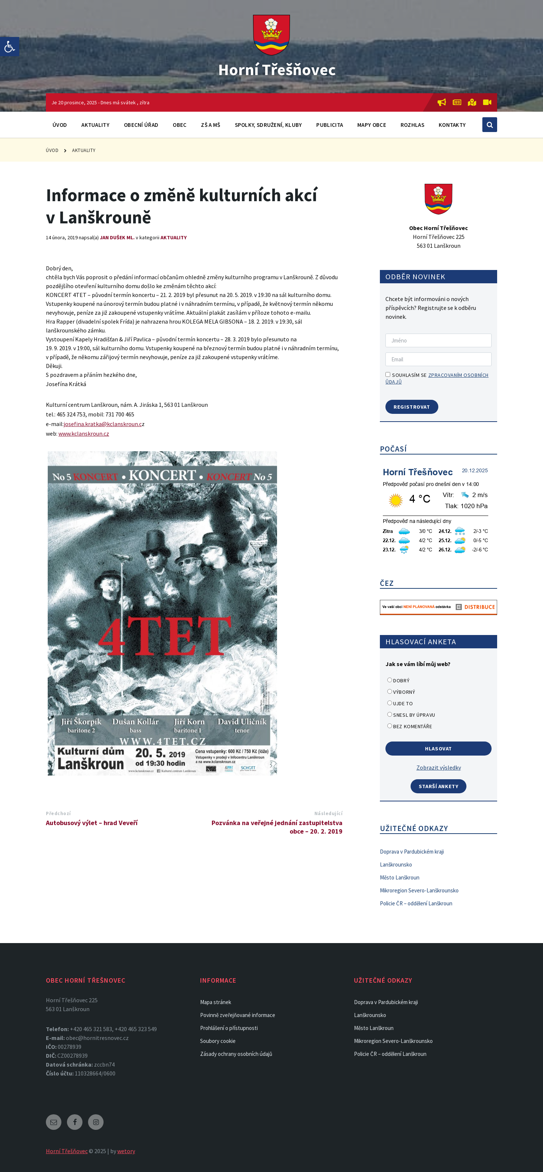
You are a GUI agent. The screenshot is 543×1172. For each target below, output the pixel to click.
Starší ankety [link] (439, 786)
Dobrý (401, 680)
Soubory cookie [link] (218, 1040)
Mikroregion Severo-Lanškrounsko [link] (419, 890)
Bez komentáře (412, 726)
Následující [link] (328, 813)
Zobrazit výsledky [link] (438, 767)
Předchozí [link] (58, 813)
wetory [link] (126, 1151)
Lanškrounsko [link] (396, 864)
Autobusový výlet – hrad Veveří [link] (92, 822)
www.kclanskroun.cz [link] (83, 433)
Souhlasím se (436, 378)
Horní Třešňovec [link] (277, 69)
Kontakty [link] (452, 124)
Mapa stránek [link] (215, 1002)
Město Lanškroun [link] (399, 877)
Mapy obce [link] (371, 124)
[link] (9, 46)
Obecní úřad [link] (141, 124)
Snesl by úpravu (414, 715)
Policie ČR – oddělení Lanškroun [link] (416, 903)
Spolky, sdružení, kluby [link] (268, 124)
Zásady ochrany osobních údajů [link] (236, 1053)
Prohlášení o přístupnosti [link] (229, 1027)
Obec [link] (179, 124)
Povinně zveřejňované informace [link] (237, 1015)
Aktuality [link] (95, 124)
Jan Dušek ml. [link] (117, 237)
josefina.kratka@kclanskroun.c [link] (103, 424)
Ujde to (403, 703)
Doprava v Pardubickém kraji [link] (412, 851)
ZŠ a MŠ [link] (210, 124)
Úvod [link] (60, 124)
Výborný (404, 692)
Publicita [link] (329, 124)
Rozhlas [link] (412, 124)
